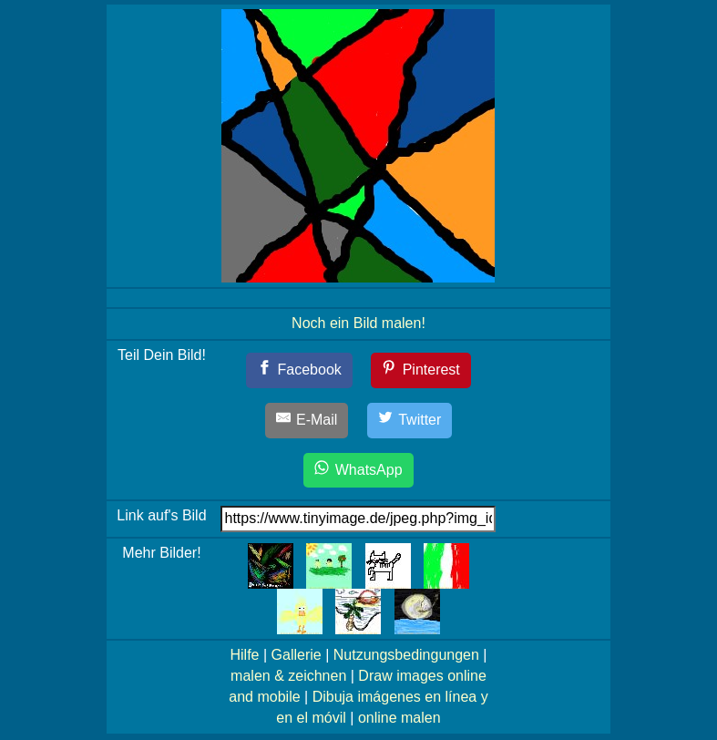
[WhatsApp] (358, 470)
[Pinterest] (421, 370)
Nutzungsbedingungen (406, 655)
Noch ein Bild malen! (358, 323)
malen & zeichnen (288, 675)
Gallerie (296, 655)
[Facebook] (299, 370)
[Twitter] (410, 420)
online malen (399, 717)
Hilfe (244, 655)
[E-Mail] (307, 420)
